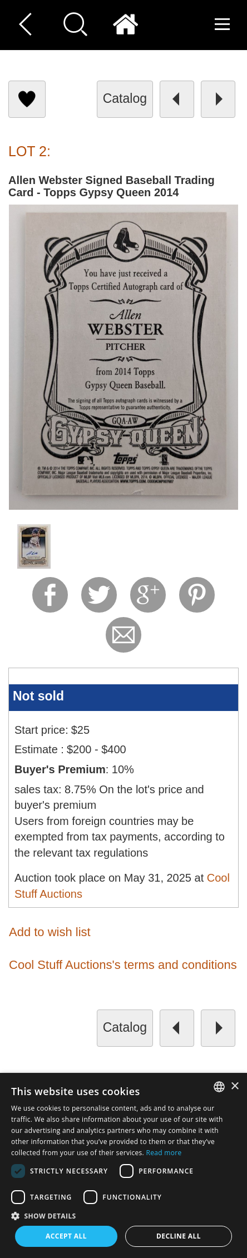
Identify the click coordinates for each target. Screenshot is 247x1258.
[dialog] (123, 1165)
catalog (125, 98)
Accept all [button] (66, 1236)
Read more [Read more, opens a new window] (163, 1152)
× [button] (234, 1086)
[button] (123, 1215)
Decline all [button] (178, 1236)
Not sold (38, 696)
